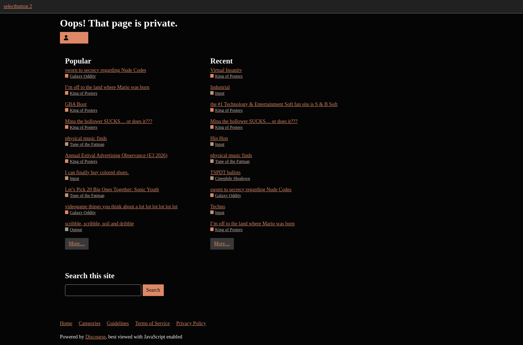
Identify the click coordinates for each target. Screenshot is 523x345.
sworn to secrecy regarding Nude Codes (105, 70)
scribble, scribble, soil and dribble (99, 223)
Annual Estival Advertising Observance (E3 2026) (116, 155)
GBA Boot (76, 104)
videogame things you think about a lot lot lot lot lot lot (121, 206)
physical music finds (86, 138)
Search (153, 290)
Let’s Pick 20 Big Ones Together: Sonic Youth (112, 189)
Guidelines (118, 323)
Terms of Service (152, 323)
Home (66, 323)
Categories (90, 323)
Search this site (89, 275)
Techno (217, 206)
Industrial (220, 87)
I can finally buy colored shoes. (97, 172)
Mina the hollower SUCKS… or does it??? (108, 121)
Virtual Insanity (226, 70)
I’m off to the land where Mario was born (107, 87)
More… (77, 243)
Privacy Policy (191, 323)
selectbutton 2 (18, 6)
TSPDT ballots (225, 172)
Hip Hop (219, 138)
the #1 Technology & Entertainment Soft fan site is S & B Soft (273, 104)
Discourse (95, 337)
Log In (74, 37)
